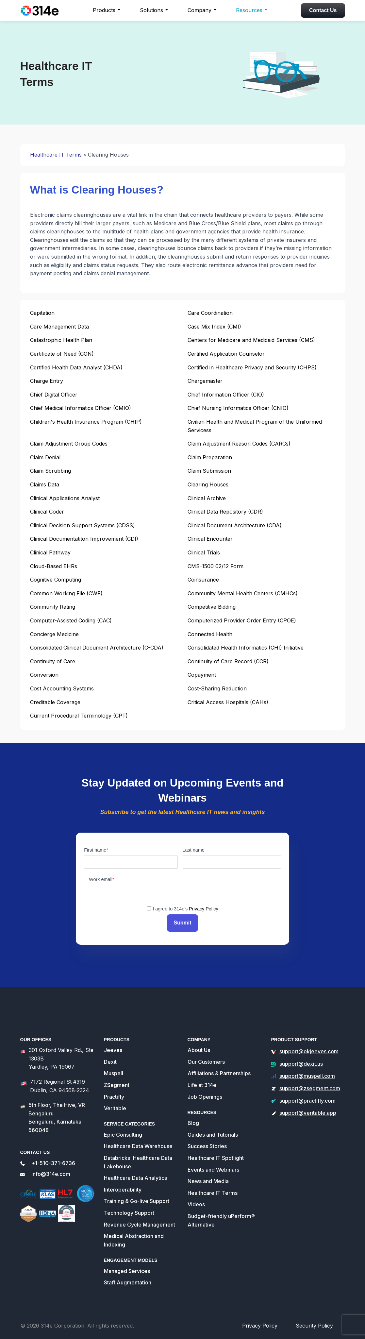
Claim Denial (45, 457)
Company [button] (199, 10)
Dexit (110, 1059)
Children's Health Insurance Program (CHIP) (86, 421)
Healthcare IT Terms (56, 154)
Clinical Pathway (50, 552)
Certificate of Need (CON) (62, 353)
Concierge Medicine (54, 634)
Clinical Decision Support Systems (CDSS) (82, 525)
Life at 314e (202, 1082)
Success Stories (207, 1143)
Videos (196, 1201)
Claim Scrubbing (50, 470)
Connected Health (210, 634)
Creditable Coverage (55, 702)
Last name (194, 850)
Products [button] (104, 10)
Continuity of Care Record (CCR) (228, 661)
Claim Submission (209, 470)
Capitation (42, 313)
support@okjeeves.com (309, 1048)
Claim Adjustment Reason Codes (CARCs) (239, 443)
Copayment (202, 674)
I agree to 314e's (185, 908)
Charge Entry (46, 381)
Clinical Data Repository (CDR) (225, 511)
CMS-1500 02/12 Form (215, 566)
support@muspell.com (307, 1073)
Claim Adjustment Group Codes (69, 443)
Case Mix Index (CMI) (214, 326)
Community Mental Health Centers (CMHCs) (243, 593)
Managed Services (127, 1268)
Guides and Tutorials (213, 1131)
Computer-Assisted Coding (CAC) (71, 620)
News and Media (208, 1178)
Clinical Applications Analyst (65, 498)
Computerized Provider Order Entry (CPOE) (242, 620)
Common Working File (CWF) (66, 593)
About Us (199, 1047)
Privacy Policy (203, 908)
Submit (182, 921)
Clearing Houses (208, 484)
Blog (193, 1120)
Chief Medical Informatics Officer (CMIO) (80, 408)
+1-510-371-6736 (53, 1160)
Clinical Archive (207, 498)
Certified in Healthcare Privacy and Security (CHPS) (252, 367)
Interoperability (122, 1186)
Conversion (44, 674)
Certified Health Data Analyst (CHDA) (76, 367)
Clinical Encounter (210, 538)
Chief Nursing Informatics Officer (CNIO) (238, 408)
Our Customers (206, 1059)
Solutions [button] (151, 10)
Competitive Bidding (212, 606)
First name (95, 850)
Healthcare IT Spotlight (216, 1155)
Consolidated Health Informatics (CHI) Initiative (246, 647)
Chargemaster (205, 381)
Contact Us (323, 10)
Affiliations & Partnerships (219, 1070)
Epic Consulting (123, 1131)
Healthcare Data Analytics (135, 1175)
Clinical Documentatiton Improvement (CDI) (84, 538)
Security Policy (317, 1322)
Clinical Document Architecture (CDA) (235, 525)
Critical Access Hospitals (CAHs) (228, 702)
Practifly (114, 1094)
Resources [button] (249, 10)
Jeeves (113, 1047)
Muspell (113, 1070)
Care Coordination (210, 313)
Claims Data (44, 484)
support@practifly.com (307, 1097)
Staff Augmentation (127, 1279)
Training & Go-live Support (136, 1198)
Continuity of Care (52, 661)
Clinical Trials (204, 552)
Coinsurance (203, 579)
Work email (100, 879)
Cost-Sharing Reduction (217, 688)
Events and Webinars (213, 1166)
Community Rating (52, 606)
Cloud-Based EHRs (53, 566)
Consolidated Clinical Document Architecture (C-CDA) (96, 647)
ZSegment (116, 1082)
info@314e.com (50, 1171)
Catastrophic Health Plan (61, 340)
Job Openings (205, 1094)
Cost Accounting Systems (62, 688)
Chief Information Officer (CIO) (226, 394)
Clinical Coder (47, 511)
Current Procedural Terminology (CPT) (79, 715)
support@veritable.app (307, 1110)
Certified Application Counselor (226, 353)
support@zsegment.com (309, 1085)
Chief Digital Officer (53, 394)
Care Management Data (59, 326)
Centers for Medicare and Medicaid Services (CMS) (251, 340)
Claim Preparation (210, 457)
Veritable (115, 1105)
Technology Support (129, 1210)
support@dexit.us (301, 1061)
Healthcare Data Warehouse (138, 1143)
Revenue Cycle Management (139, 1221)
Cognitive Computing (55, 579)
